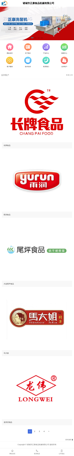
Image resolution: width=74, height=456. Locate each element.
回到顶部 (68, 440)
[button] (32, 38)
